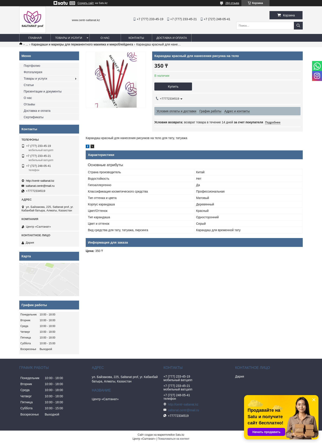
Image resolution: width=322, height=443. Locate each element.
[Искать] (298, 26)
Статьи (29, 85)
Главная (35, 37)
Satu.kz (179, 434)
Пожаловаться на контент (173, 438)
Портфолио (32, 65)
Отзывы (29, 104)
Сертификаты (33, 117)
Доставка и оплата (172, 37)
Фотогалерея (33, 72)
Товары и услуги (68, 37)
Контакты (136, 37)
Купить (173, 86)
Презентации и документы (43, 91)
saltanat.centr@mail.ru (40, 185)
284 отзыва (232, 3)
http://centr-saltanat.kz (40, 180)
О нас (105, 37)
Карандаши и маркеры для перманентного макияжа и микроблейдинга (82, 44)
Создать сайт (86, 3)
